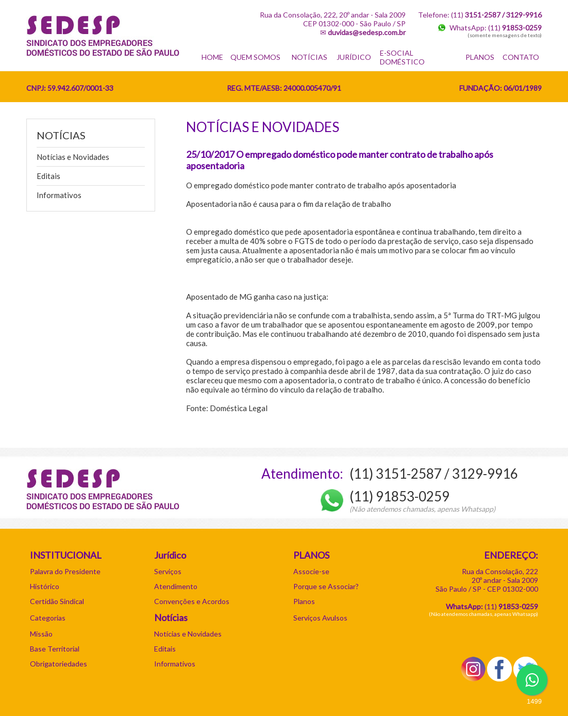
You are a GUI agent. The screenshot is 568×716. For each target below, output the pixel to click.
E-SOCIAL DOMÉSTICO (402, 57)
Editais (48, 176)
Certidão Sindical (57, 601)
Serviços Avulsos (320, 617)
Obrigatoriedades (58, 663)
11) (512, 606)
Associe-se (311, 571)
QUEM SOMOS (255, 57)
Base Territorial (54, 648)
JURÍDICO (354, 57)
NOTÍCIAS (309, 57)
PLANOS (479, 57)
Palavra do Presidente (65, 571)
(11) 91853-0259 (399, 496)
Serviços (167, 571)
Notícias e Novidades (73, 156)
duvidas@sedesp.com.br (367, 32)
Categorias (47, 617)
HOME (212, 57)
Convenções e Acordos (191, 601)
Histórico (44, 586)
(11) (515, 27)
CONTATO (521, 57)
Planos (304, 601)
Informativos (59, 195)
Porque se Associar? (326, 586)
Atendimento (175, 586)
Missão (41, 633)
